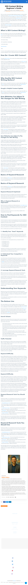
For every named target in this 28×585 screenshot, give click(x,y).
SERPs (3, 261)
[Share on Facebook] (4, 502)
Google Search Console (6, 407)
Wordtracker (4, 410)
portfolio (8, 312)
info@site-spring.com (15, 529)
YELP (14, 567)
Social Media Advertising (15, 518)
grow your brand (23, 306)
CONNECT (14, 561)
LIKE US (14, 558)
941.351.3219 (15, 528)
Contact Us (14, 583)
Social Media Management (15, 517)
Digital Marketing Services (15, 514)
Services (4, 582)
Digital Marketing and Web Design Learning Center (14, 582)
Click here (21, 10)
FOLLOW (14, 564)
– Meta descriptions (4, 46)
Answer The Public (5, 412)
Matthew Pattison (8, 11)
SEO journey (10, 177)
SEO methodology (8, 24)
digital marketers (18, 18)
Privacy (22, 582)
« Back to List (4, 506)
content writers (5, 129)
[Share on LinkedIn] (10, 502)
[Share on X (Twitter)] (7, 502)
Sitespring (24, 308)
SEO (1, 34)
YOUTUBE (14, 571)
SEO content (24, 61)
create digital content (23, 205)
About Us (2, 582)
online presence (11, 15)
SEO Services (15, 516)
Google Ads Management (15, 515)
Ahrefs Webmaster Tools (6, 402)
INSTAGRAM (14, 574)
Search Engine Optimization (18, 15)
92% (3, 84)
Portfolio (7, 582)
